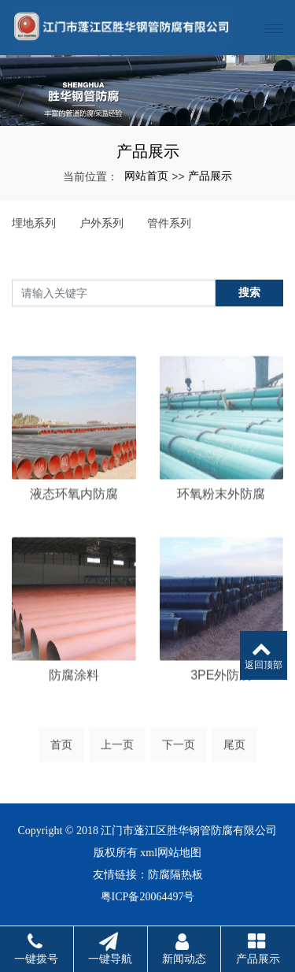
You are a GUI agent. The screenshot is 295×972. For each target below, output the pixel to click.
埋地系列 (34, 223)
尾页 (234, 749)
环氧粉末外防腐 (221, 525)
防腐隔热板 (175, 875)
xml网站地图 (170, 853)
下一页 (178, 749)
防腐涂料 (74, 707)
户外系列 (101, 223)
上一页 (117, 749)
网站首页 (146, 175)
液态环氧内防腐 (74, 525)
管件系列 (169, 223)
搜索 (249, 292)
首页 (61, 749)
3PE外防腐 (221, 707)
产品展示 (210, 175)
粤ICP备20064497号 (148, 897)
